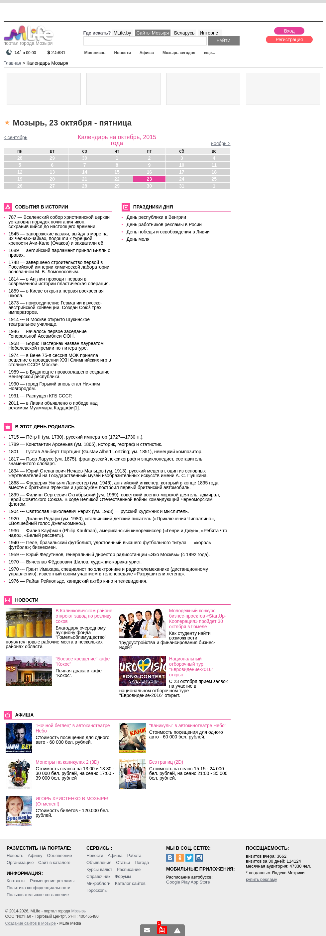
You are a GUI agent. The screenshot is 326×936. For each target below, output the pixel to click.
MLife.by (122, 33)
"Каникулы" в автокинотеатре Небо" (187, 725)
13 (52, 172)
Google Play (178, 882)
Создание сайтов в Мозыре (30, 923)
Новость (15, 855)
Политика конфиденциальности (38, 887)
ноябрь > (220, 143)
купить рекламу (261, 879)
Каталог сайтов (130, 883)
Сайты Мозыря (153, 33)
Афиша (147, 52)
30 (84, 158)
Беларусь (184, 33)
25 (214, 179)
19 (20, 179)
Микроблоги (98, 883)
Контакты (16, 880)
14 (84, 172)
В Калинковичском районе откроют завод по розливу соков (83, 616)
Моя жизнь (95, 52)
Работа (134, 855)
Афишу (35, 855)
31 (181, 186)
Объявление (59, 855)
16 (149, 172)
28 (20, 158)
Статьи (123, 862)
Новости (122, 52)
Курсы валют (99, 869)
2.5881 (57, 52)
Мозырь (78, 911)
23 (149, 179)
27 (52, 186)
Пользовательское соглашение (38, 894)
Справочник (98, 876)
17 (181, 172)
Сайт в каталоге (54, 862)
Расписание (129, 869)
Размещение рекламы (52, 880)
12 (20, 172)
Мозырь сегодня (179, 52)
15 (117, 172)
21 (84, 179)
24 (181, 179)
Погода (142, 862)
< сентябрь (16, 137)
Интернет (210, 33)
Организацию (20, 862)
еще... (209, 52)
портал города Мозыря (29, 41)
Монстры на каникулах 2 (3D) (67, 762)
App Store (200, 882)
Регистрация (289, 39)
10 (181, 165)
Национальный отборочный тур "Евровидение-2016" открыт (191, 666)
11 (214, 165)
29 (52, 158)
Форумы (123, 876)
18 (214, 172)
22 (117, 179)
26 (20, 186)
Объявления (98, 862)
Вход (289, 31)
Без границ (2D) (166, 762)
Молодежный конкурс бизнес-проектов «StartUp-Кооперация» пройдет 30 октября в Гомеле (197, 618)
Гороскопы (97, 890)
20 (52, 179)
